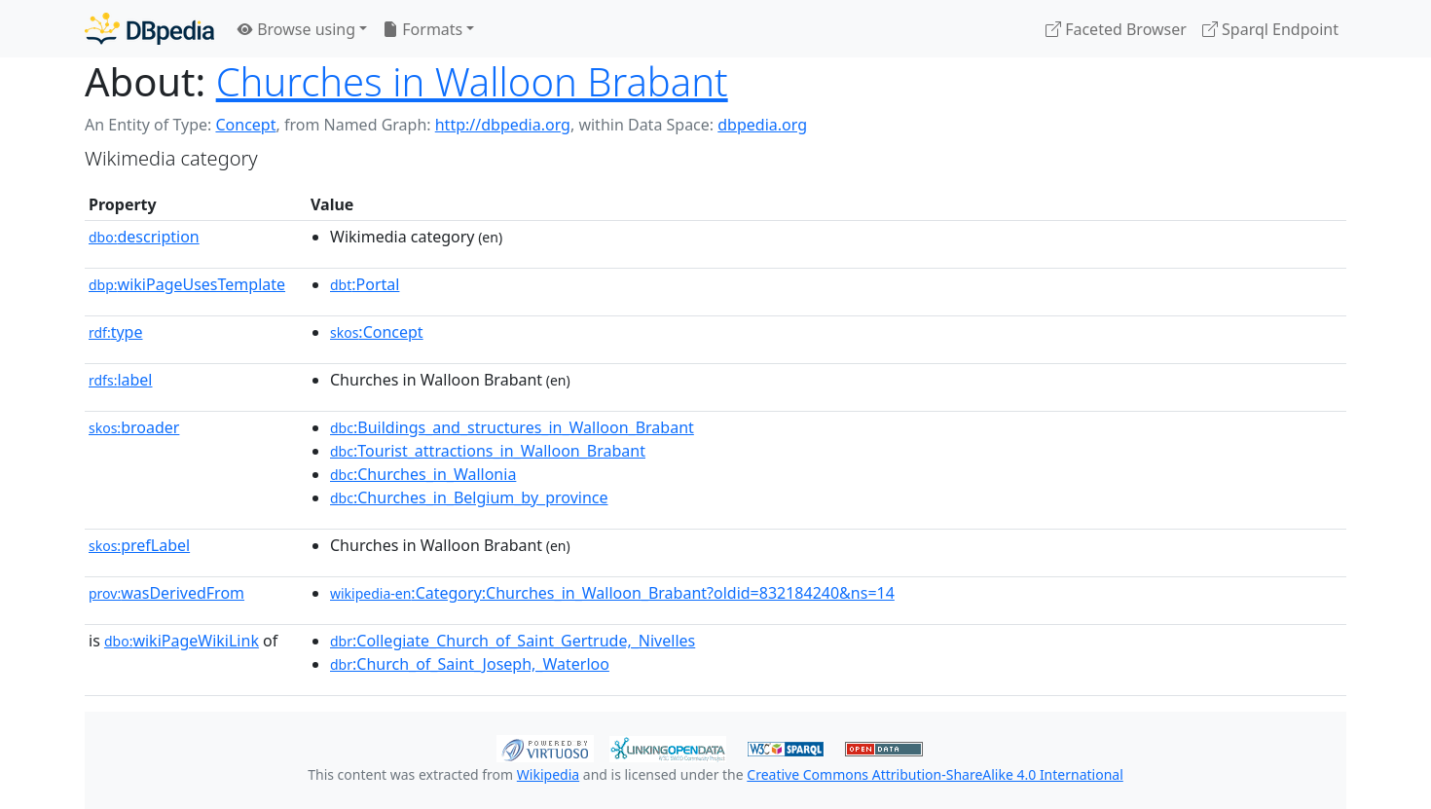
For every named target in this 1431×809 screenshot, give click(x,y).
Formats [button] (422, 29)
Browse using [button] (296, 29)
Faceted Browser (1116, 29)
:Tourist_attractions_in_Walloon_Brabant (487, 450)
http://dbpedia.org (502, 124)
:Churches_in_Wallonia (423, 474)
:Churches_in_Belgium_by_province (469, 497)
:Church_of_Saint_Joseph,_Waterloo (469, 664)
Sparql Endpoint (1270, 29)
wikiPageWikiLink (181, 640)
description (144, 236)
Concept (245, 124)
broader (134, 427)
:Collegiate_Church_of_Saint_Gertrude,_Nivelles (512, 640)
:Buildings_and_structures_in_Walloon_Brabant (512, 427)
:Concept (376, 332)
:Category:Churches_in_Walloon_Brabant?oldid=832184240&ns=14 (612, 593)
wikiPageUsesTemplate (187, 284)
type (116, 332)
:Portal (364, 284)
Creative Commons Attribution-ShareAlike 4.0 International (934, 774)
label (121, 379)
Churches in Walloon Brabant (472, 81)
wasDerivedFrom (166, 593)
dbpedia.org (762, 124)
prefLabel (139, 545)
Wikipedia (548, 774)
